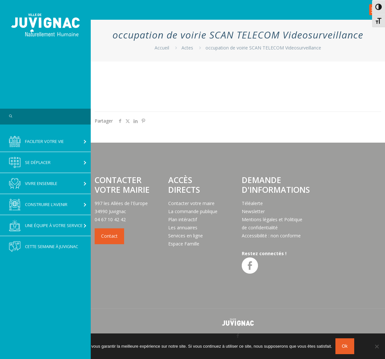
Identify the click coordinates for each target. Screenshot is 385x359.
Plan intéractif (182, 219)
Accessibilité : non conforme (271, 236)
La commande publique (192, 211)
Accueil (162, 48)
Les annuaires (182, 227)
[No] (377, 346)
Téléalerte (252, 203)
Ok (345, 346)
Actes (187, 48)
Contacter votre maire (191, 203)
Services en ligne (185, 236)
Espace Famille (183, 244)
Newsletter (253, 211)
